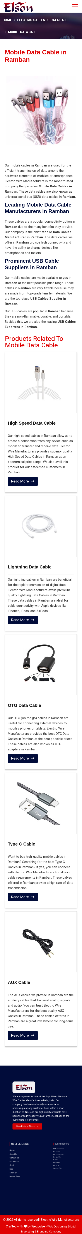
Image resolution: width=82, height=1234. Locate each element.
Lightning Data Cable (29, 567)
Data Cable (60, 20)
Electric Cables (31, 20)
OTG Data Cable (24, 705)
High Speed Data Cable (32, 423)
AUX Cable (19, 982)
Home (7, 20)
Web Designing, (57, 1226)
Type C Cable (21, 844)
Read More (22, 481)
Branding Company (49, 1231)
